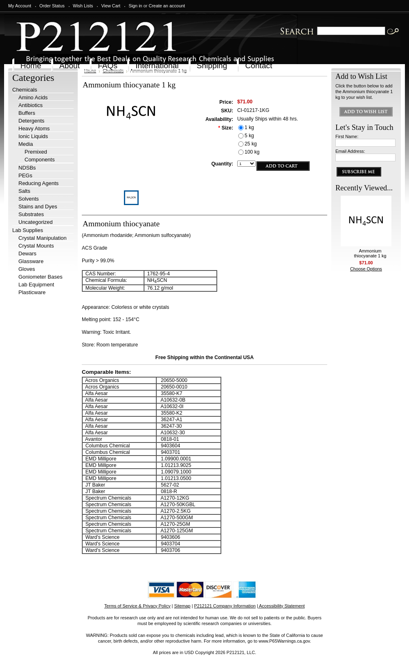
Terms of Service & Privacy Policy (137, 605)
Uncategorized (35, 222)
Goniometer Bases (40, 277)
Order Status (52, 5)
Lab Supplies (27, 230)
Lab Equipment (36, 284)
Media (25, 144)
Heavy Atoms (34, 128)
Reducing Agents (38, 183)
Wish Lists (83, 5)
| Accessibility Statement (281, 605)
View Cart (110, 5)
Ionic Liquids (33, 136)
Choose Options (366, 268)
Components (40, 159)
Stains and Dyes (37, 206)
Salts (24, 191)
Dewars (27, 253)
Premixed (36, 152)
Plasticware (31, 292)
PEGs (25, 175)
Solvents (28, 199)
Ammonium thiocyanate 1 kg (370, 253)
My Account (19, 5)
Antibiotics (30, 105)
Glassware (30, 261)
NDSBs (27, 168)
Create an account (166, 5)
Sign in (135, 5)
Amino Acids (33, 97)
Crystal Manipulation (42, 238)
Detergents (31, 121)
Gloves (26, 269)
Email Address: (350, 151)
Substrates (31, 214)
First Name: (346, 136)
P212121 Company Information (225, 605)
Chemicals (24, 90)
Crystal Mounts (36, 246)
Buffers (26, 113)
